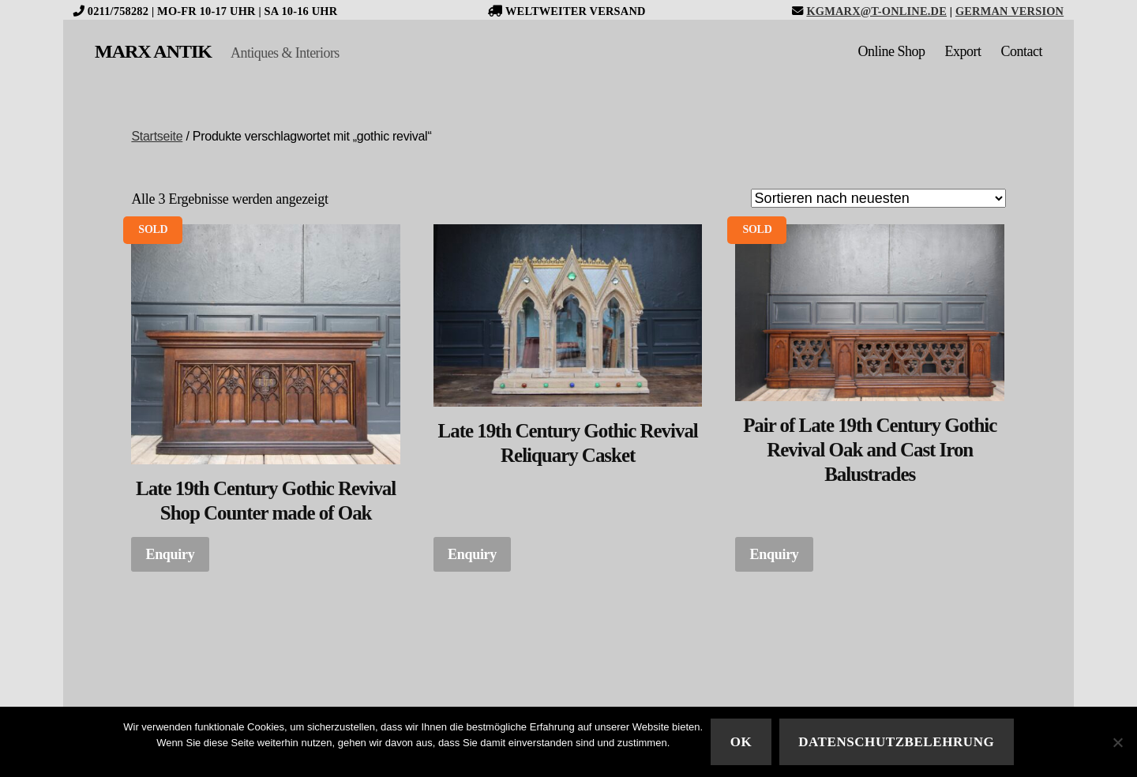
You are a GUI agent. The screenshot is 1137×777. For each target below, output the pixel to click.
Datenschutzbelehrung (896, 741)
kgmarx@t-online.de (876, 11)
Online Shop (891, 51)
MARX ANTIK (153, 51)
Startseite (156, 136)
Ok (741, 741)
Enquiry (169, 554)
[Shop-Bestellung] (878, 198)
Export (963, 51)
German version (1009, 11)
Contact (1022, 51)
